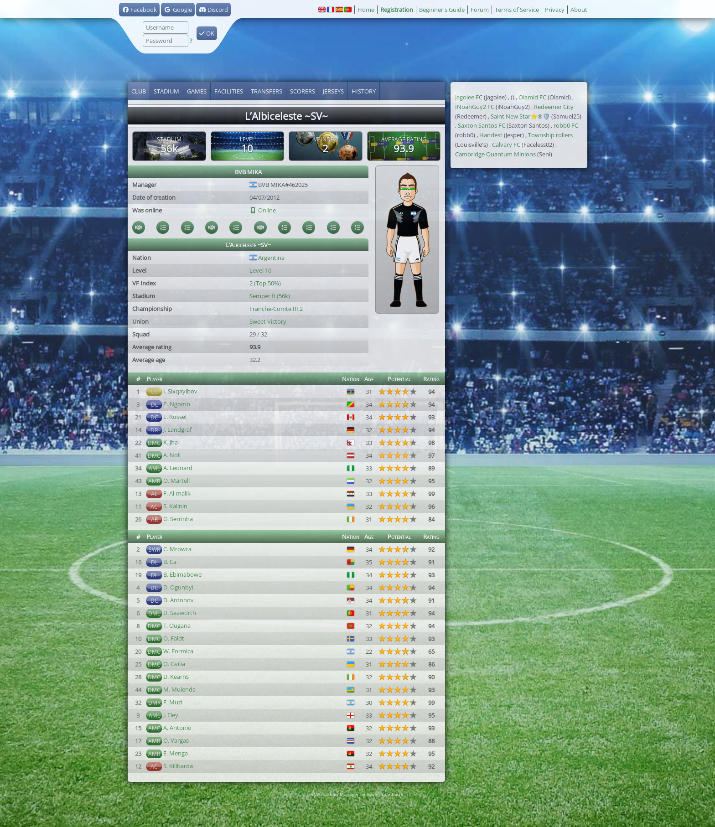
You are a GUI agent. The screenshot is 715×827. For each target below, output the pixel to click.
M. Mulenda (179, 689)
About (578, 9)
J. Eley (170, 715)
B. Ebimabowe (182, 574)
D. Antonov (178, 600)
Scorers (302, 91)
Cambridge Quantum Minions (495, 154)
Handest (491, 135)
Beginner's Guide (442, 9)
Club (138, 91)
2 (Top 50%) (265, 283)
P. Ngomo (176, 404)
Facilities (228, 91)
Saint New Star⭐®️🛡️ (520, 116)
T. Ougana (177, 625)
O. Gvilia (174, 664)
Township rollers (550, 135)
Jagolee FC (468, 97)
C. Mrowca (177, 549)
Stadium (166, 91)
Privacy (555, 9)
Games (197, 91)
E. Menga (175, 753)
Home (366, 9)
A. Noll (172, 455)
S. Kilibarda (178, 766)
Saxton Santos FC (481, 125)
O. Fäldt (173, 638)
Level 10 (260, 270)
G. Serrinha (178, 519)
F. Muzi (172, 702)
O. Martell (176, 480)
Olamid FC (532, 97)
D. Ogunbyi (178, 587)
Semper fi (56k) (269, 296)
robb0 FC (566, 125)
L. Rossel (175, 417)
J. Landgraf (177, 429)
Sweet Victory (267, 321)
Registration (396, 9)
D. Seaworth (179, 613)
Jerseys (333, 91)
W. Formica (178, 651)
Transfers (266, 91)
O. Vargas (176, 740)
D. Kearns (176, 676)
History (364, 91)
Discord (213, 9)
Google (178, 9)
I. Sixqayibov (180, 391)
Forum (480, 9)
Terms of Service (517, 9)
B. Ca (169, 562)
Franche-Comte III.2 (276, 309)
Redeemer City (554, 107)
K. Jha (170, 442)
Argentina (267, 257)
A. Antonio (177, 728)
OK (206, 33)
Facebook (139, 9)
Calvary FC (506, 144)
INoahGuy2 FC (474, 107)
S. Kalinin (175, 506)
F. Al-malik (177, 493)
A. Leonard (177, 468)
